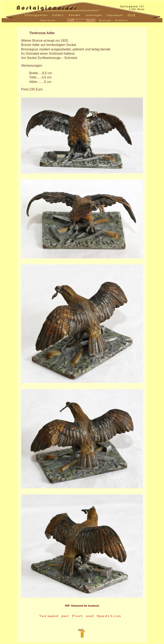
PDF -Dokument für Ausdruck (82, 605)
